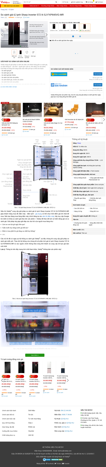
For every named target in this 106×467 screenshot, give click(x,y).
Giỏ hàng (90, 1)
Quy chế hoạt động (8, 423)
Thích (2, 17)
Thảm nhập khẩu (90, 6)
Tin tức (65, 2)
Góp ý (30, 423)
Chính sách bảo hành (9, 410)
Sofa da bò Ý (34, 6)
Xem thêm (35, 355)
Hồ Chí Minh (58, 35)
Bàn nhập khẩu (62, 6)
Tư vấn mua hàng (34, 419)
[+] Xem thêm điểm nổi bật (9, 87)
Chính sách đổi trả (8, 414)
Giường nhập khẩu (47, 6)
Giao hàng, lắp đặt (8, 427)
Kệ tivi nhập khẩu (76, 6)
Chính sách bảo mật (8, 419)
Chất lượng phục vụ (8, 435)
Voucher (31, 431)
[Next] (46, 34)
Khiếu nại (31, 427)
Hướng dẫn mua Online (9, 431)
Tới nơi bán (97, 74)
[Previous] (2, 34)
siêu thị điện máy (48, 216)
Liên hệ (30, 435)
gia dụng (38, 214)
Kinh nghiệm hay (77, 2)
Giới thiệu (31, 410)
